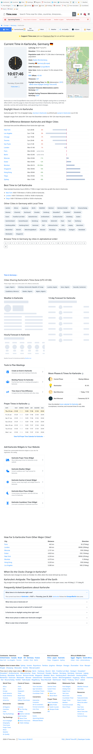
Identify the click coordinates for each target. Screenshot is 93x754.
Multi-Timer (21, 695)
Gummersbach (10, 221)
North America (7, 693)
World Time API (71, 739)
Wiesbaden (9, 234)
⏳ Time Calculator (72, 5)
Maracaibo (18, 668)
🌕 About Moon (52, 695)
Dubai (6, 162)
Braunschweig (82, 208)
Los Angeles (8, 133)
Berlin (6, 155)
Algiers (41, 291)
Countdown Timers (38, 691)
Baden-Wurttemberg (40, 60)
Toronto (6, 140)
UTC (30, 76)
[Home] (1, 25)
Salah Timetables (53, 702)
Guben (79, 216)
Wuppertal (20, 234)
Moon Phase (66, 707)
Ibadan (27, 291)
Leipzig (71, 225)
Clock (41, 5)
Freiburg (71, 680)
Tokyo (6, 176)
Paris (5, 151)
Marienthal (9, 229)
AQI (14, 5)
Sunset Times (52, 689)
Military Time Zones (24, 700)
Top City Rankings (8, 714)
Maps (70, 95)
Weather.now (28, 358)
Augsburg (25, 208)
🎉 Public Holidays (23, 723)
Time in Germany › (10, 275)
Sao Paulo (7, 144)
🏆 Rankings (29, 2)
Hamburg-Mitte (10, 225)
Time (6, 29)
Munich (19, 229)
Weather (52, 29)
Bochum (51, 208)
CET (15, 77)
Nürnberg (53, 229)
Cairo (77, 660)
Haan (63, 221)
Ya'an (81, 665)
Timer (19, 693)
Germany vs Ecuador (45, 19)
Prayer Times (7, 727)
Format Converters (38, 707)
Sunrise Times (52, 686)
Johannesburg (85, 660)
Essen (8, 216)
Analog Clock (66, 689)
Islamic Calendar (24, 714)
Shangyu (66, 665)
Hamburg (78, 221)
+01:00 (39, 76)
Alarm (3, 9)
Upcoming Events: (14, 19)
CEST (61, 82)
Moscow (7, 158)
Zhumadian (74, 665)
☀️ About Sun (52, 693)
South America (7, 695)
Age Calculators (37, 689)
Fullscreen (15, 87)
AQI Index (80, 689)
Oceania (5, 698)
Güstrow (45, 221)
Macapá (87, 665)
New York (7, 130)
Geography (6, 723)
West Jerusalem (34, 668)
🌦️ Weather (84, 2)
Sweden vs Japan (59, 19)
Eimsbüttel (78, 212)
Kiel (44, 225)
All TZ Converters (38, 704)
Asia (4, 689)
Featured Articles (82, 698)
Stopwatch (21, 691)
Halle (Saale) (26, 680)
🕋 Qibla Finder (52, 705)
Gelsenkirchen (32, 216)
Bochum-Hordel (62, 208)
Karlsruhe (25, 596)
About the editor (82, 702)
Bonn (73, 208)
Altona (17, 208)
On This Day (22, 709)
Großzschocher (58, 216)
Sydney (6, 179)
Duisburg (47, 212)
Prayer (87, 29)
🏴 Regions (37, 2)
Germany (13, 25)
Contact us (80, 714)
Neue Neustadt (46, 680)
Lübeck (82, 680)
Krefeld (18, 680)
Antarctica (6, 700)
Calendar (57, 5)
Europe (6, 25)
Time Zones (46, 2)
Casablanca (12, 291)
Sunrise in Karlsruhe (40, 113)
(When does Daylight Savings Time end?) (43, 84)
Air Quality (6, 734)
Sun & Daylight (7, 720)
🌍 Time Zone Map (63, 2)
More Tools (80, 709)
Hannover (36, 225)
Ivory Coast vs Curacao (30, 19)
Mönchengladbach (30, 229)
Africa (4, 686)
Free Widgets (66, 686)
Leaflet (70, 97)
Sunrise (28, 5)
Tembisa (45, 665)
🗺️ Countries (14, 2)
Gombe (25, 668)
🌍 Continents (5, 2)
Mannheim (80, 225)
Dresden (37, 212)
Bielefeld (42, 208)
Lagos (10, 287)
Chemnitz (18, 212)
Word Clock (65, 695)
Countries (6, 709)
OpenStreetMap (79, 97)
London (6, 148)
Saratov (29, 665)
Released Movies (38, 720)
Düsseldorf (56, 212)
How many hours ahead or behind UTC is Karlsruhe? (24, 607)
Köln (63, 225)
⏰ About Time (22, 718)
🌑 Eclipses (20, 5)
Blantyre (59, 665)
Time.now (10, 14)
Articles (79, 695)
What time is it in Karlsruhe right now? (19, 592)
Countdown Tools (38, 693)
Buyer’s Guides (81, 700)
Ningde (2, 668)
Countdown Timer (67, 698)
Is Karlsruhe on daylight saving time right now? (22, 612)
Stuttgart (72, 229)
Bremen (8, 212)
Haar (70, 221)
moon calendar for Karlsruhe (69, 404)
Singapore (7, 169)
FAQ (64, 5)
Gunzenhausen (23, 221)
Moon (41, 29)
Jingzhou (52, 665)
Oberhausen (57, 680)
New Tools (80, 707)
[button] (78, 70)
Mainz (64, 680)
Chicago (6, 137)
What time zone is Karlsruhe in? (17, 602)
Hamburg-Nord (24, 225)
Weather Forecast (82, 686)
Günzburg (35, 221)
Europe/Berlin (45, 67)
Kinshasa (31, 287)
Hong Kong (8, 172)
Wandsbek (82, 229)
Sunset (35, 5)
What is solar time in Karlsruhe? (17, 623)
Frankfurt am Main (19, 216)
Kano (65, 287)
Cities (4, 711)
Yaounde (79, 287)
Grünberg (70, 216)
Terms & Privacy (82, 716)
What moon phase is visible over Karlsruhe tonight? (24, 618)
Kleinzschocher (53, 225)
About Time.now (82, 711)
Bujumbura (37, 665)
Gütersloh (54, 221)
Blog (78, 705)
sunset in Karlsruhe (63, 113)
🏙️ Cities (21, 2)
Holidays (48, 5)
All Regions (6, 707)
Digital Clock (66, 691)
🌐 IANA (54, 2)
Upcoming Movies (38, 718)
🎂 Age (16, 9)
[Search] (74, 14)
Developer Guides (84, 739)
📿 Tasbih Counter (53, 707)
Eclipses (75, 29)
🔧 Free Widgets (6, 5)
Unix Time (36, 709)
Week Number (22, 716)
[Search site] (45, 14)
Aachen (8, 208)
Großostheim (45, 216)
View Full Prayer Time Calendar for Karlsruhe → (29, 436)
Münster (43, 229)
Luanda (52, 287)
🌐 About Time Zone (24, 720)
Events (35, 716)
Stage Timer (21, 698)
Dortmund (28, 212)
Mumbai (7, 165)
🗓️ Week (10, 9)
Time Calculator (37, 686)
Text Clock (65, 693)
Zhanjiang (9, 668)
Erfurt (77, 680)
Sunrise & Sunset (67, 705)
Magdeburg (36, 680)
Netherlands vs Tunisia (72, 19)
